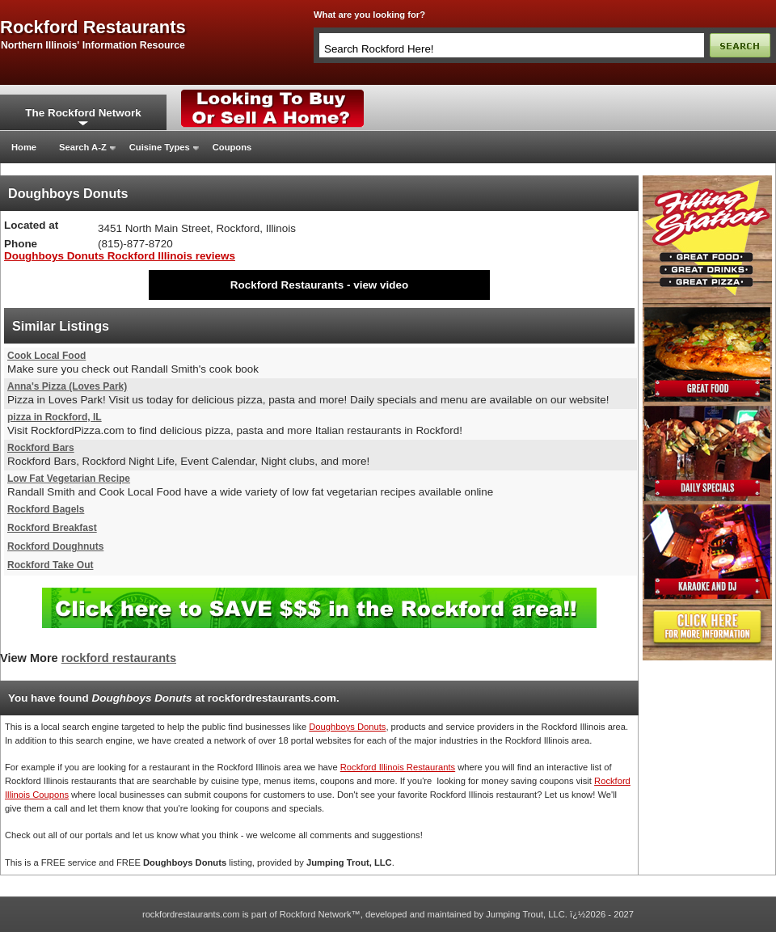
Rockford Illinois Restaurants (397, 767)
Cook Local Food (46, 355)
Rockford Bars (40, 447)
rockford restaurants (93, 27)
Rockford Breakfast (52, 527)
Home (23, 147)
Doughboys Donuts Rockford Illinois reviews (119, 256)
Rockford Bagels (45, 509)
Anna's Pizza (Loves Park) (67, 386)
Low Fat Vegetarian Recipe (68, 478)
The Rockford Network (83, 113)
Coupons (232, 147)
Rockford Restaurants (287, 285)
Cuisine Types (159, 147)
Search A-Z (83, 147)
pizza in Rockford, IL (54, 417)
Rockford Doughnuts (55, 546)
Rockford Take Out (50, 565)
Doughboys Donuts (347, 727)
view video (380, 285)
